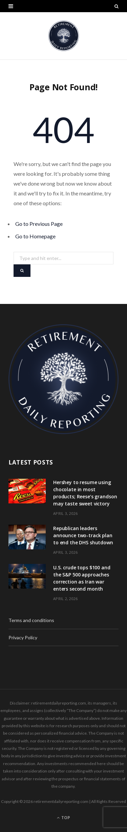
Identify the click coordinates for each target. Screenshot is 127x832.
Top (63, 818)
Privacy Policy (22, 637)
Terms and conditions (31, 620)
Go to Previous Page (39, 223)
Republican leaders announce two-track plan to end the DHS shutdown (83, 535)
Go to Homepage (35, 236)
